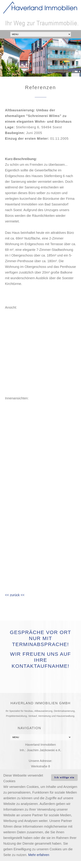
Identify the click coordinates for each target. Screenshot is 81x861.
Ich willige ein (64, 777)
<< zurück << (15, 595)
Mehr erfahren (38, 855)
